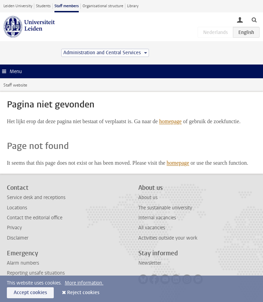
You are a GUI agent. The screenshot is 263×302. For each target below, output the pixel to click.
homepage (170, 121)
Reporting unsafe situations (36, 273)
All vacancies (151, 227)
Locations (17, 208)
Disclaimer (17, 238)
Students (43, 6)
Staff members (66, 6)
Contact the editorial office (34, 217)
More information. (84, 283)
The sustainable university (165, 208)
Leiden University (17, 6)
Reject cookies (83, 292)
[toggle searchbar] (254, 19)
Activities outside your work (167, 238)
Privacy (14, 227)
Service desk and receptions (36, 197)
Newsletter (149, 263)
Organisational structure (103, 6)
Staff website (15, 85)
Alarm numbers (23, 263)
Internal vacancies (157, 217)
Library (132, 6)
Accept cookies (30, 292)
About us (148, 197)
